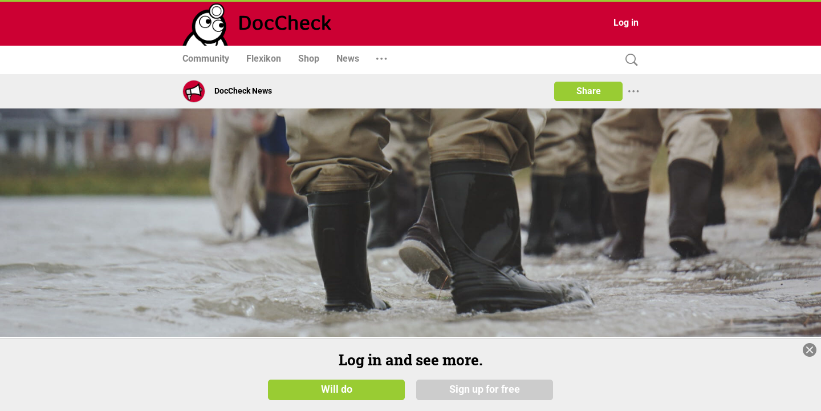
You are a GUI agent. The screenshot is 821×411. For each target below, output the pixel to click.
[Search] (629, 60)
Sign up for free (484, 389)
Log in (626, 22)
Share (588, 91)
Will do (336, 389)
